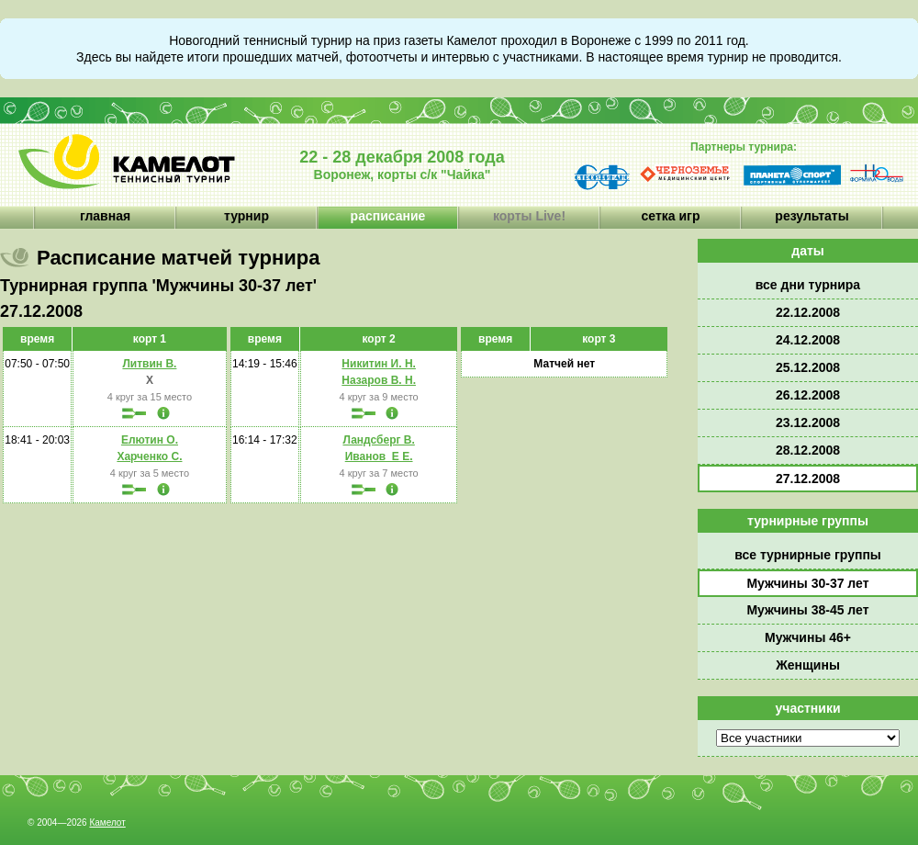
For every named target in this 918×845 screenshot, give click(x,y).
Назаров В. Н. (378, 380)
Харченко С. (149, 456)
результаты (811, 215)
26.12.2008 (808, 395)
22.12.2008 (808, 312)
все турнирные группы (807, 554)
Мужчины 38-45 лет (807, 610)
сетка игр (671, 215)
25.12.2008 (808, 367)
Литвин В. (149, 363)
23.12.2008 (808, 422)
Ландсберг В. (378, 440)
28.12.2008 (808, 450)
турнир (246, 215)
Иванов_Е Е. (379, 456)
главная (105, 215)
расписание (388, 215)
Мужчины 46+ (808, 637)
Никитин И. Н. (378, 363)
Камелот (107, 822)
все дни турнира (808, 284)
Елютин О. (149, 440)
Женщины (808, 665)
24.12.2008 (808, 339)
